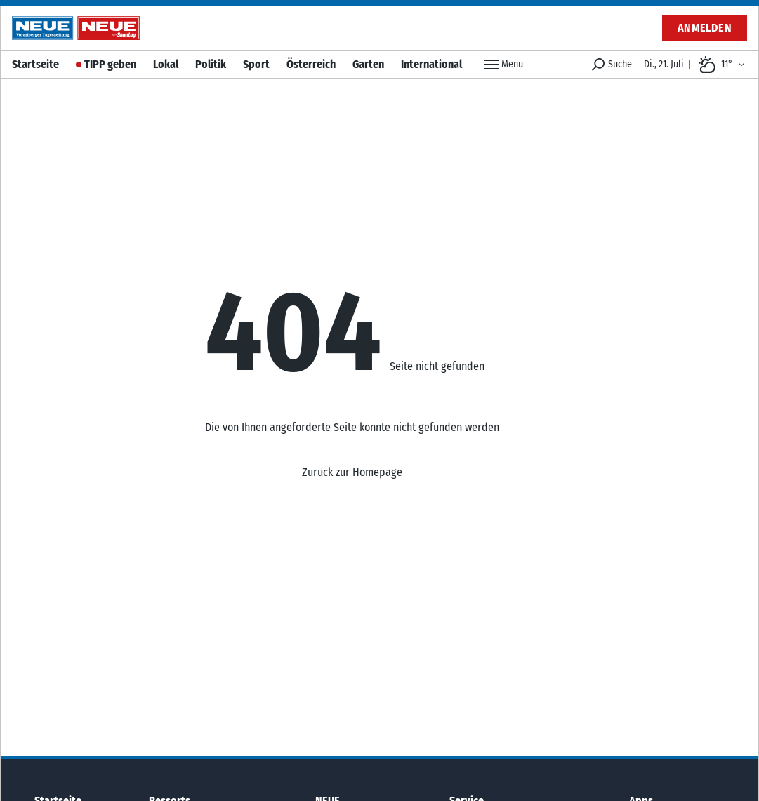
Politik (210, 64)
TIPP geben (110, 64)
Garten (368, 64)
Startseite (35, 64)
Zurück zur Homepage (352, 472)
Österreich (311, 64)
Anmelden (705, 27)
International (431, 64)
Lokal (165, 64)
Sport (256, 64)
